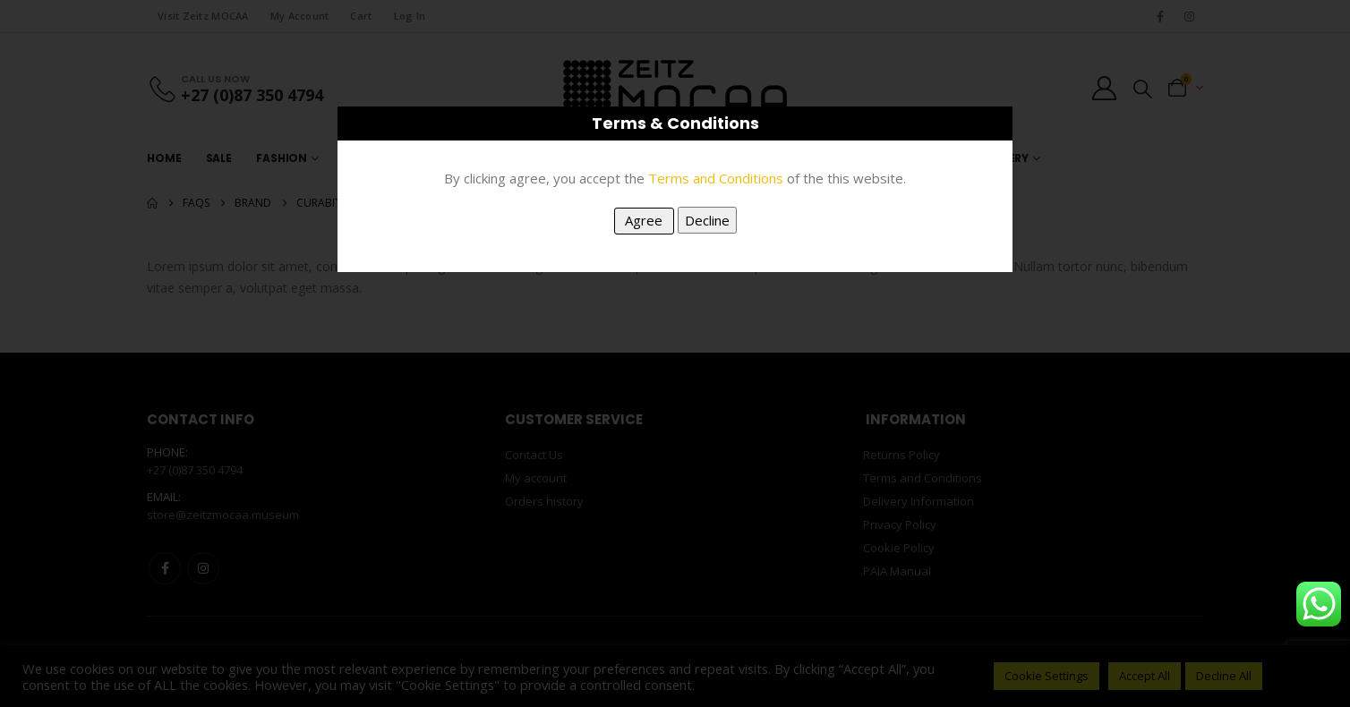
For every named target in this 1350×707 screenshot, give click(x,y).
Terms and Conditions (715, 178)
